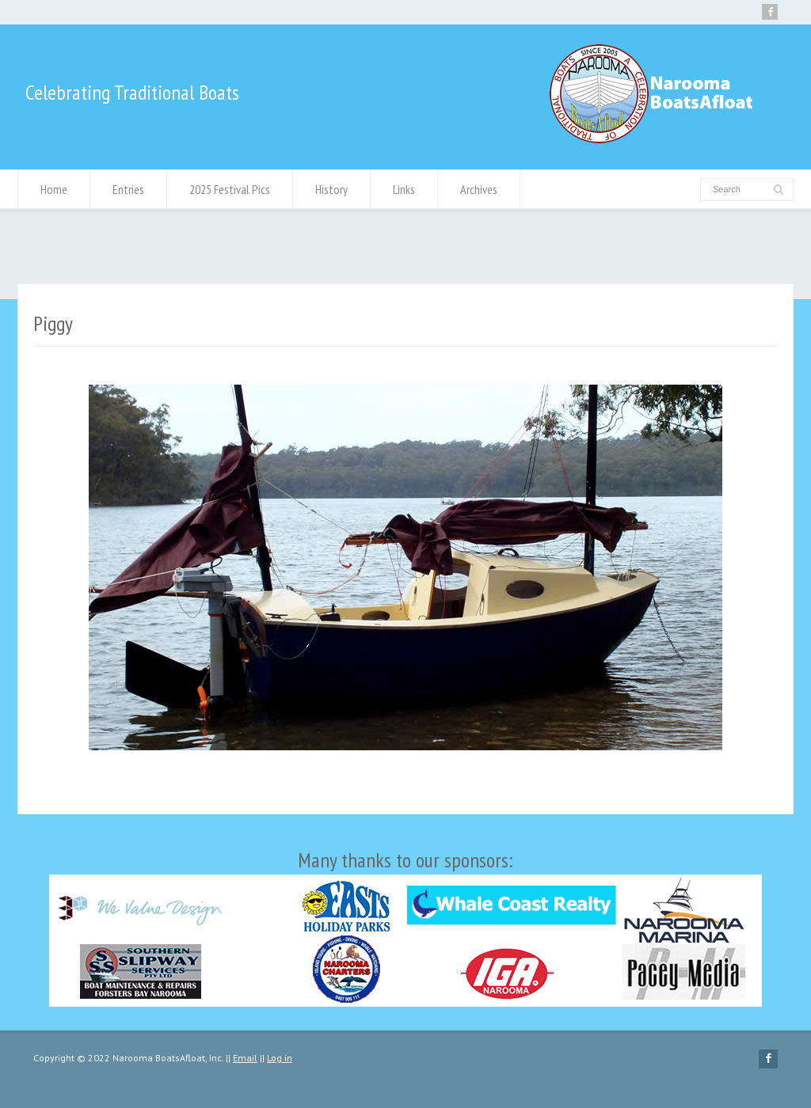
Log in (279, 1058)
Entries (128, 189)
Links (404, 189)
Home (53, 189)
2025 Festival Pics (229, 189)
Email (245, 1058)
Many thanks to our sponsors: (405, 927)
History (331, 189)
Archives (478, 189)
